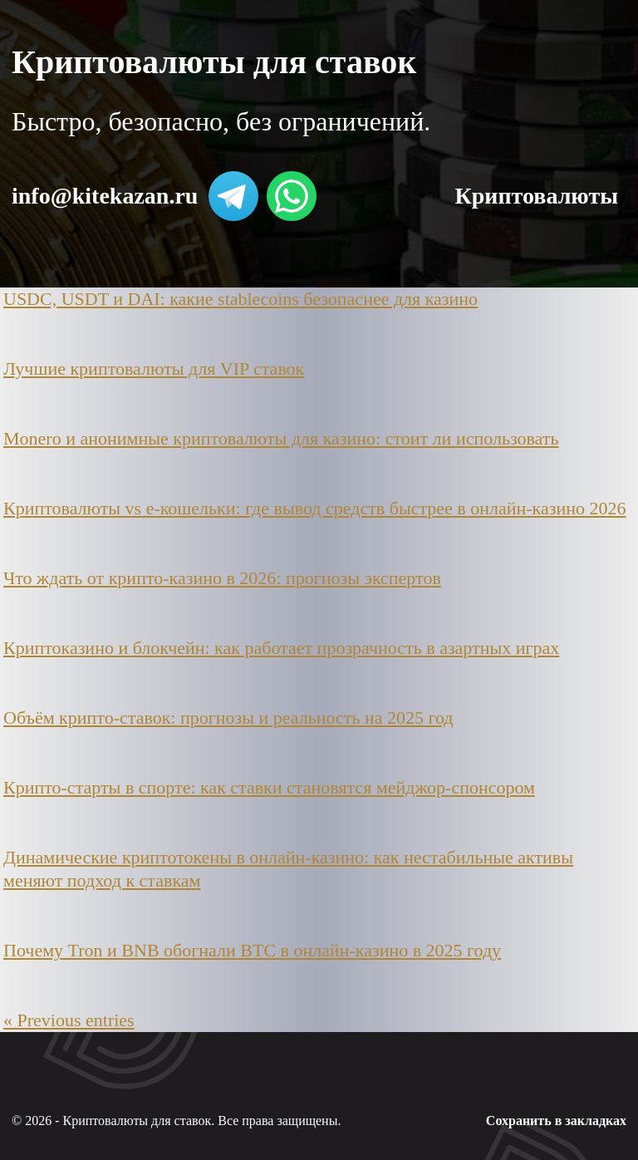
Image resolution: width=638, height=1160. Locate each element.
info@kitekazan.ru (105, 196)
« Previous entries (69, 1020)
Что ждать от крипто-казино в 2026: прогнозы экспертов (222, 578)
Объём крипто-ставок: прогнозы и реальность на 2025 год (228, 717)
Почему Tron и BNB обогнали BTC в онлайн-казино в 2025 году (252, 950)
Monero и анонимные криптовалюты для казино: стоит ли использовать (280, 438)
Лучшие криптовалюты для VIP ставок (153, 368)
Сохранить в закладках (556, 1120)
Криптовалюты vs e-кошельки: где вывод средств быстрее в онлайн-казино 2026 (314, 508)
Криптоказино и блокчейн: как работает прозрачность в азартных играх (281, 647)
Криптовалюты (536, 196)
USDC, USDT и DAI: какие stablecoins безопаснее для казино (240, 298)
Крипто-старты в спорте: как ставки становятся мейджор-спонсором (269, 787)
